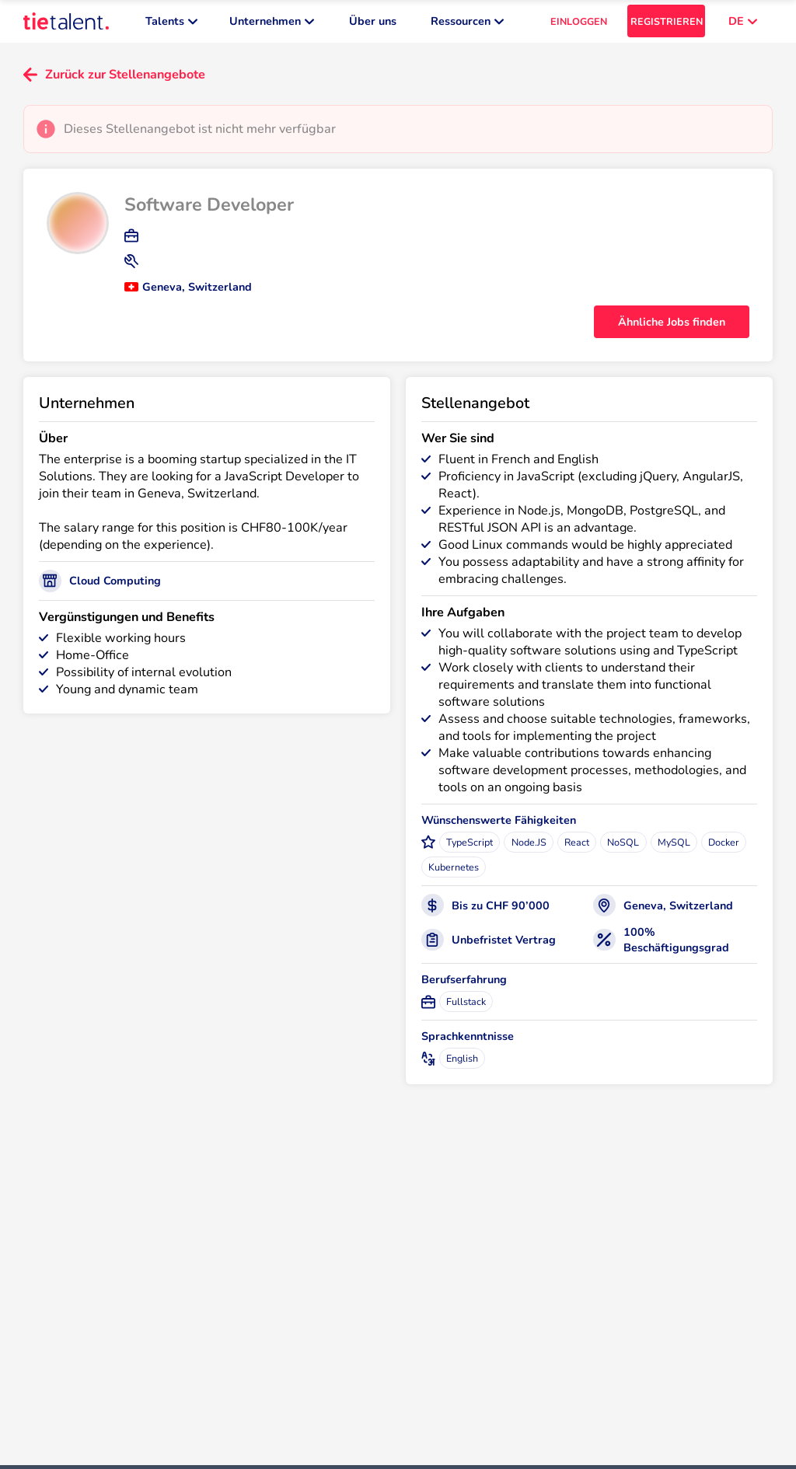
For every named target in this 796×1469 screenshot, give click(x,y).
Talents (171, 23)
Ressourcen (467, 23)
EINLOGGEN (578, 23)
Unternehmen (271, 23)
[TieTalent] (66, 23)
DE (742, 23)
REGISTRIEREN (666, 23)
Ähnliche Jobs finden (671, 325)
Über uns (372, 23)
